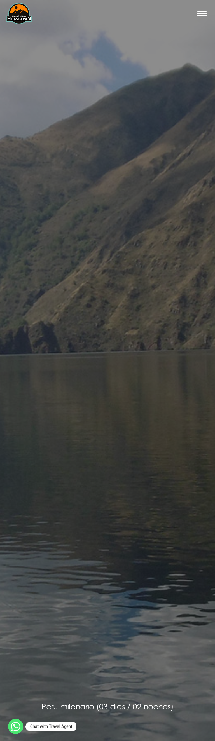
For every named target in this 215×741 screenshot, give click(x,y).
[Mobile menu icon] (202, 13)
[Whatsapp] (15, 726)
